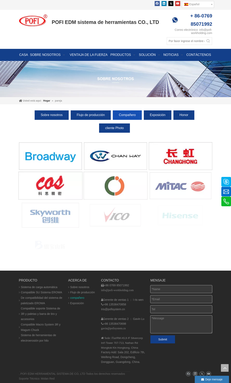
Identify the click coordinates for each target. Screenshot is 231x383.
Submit (162, 339)
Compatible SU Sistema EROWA (41, 292)
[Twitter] (170, 3)
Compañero (127, 115)
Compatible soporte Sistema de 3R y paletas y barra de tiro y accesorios (40, 314)
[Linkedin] (164, 3)
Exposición (157, 115)
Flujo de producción (91, 115)
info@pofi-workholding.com (201, 31)
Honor (183, 115)
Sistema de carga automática (39, 287)
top (225, 368)
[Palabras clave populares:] (208, 41)
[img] (115, 79)
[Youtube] (177, 3)
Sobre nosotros (52, 115)
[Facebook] (157, 3)
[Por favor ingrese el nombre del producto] (186, 41)
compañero (77, 297)
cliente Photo (114, 128)
